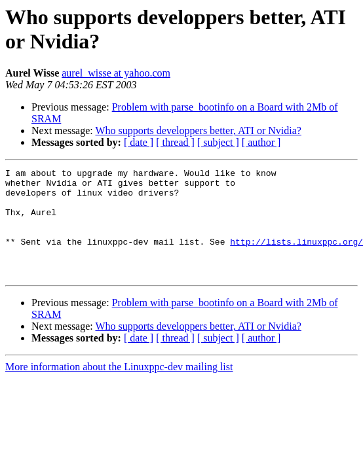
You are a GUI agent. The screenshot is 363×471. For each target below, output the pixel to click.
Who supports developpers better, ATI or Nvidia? (198, 130)
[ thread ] (175, 142)
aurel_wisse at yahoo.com (116, 72)
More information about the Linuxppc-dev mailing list (119, 388)
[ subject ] (218, 142)
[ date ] (138, 142)
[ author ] (261, 142)
